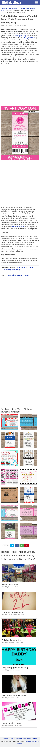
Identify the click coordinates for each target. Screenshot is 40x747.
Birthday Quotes (7, 670)
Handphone (21, 267)
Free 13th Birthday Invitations (11, 723)
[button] (37, 2)
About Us (34, 738)
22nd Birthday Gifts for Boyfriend (12, 612)
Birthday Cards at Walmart (10, 584)
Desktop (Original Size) (12, 270)
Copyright (19, 738)
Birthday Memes (7, 697)
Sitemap (5, 738)
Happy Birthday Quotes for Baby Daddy (15, 668)
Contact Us (12, 738)
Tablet (31, 267)
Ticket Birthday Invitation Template (18, 275)
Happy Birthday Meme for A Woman (14, 695)
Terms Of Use (27, 738)
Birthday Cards (6, 587)
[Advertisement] (20, 86)
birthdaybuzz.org (20, 36)
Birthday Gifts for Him (8, 614)
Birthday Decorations (8, 642)
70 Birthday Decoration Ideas (11, 640)
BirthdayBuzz (11, 2)
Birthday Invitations (6, 25)
